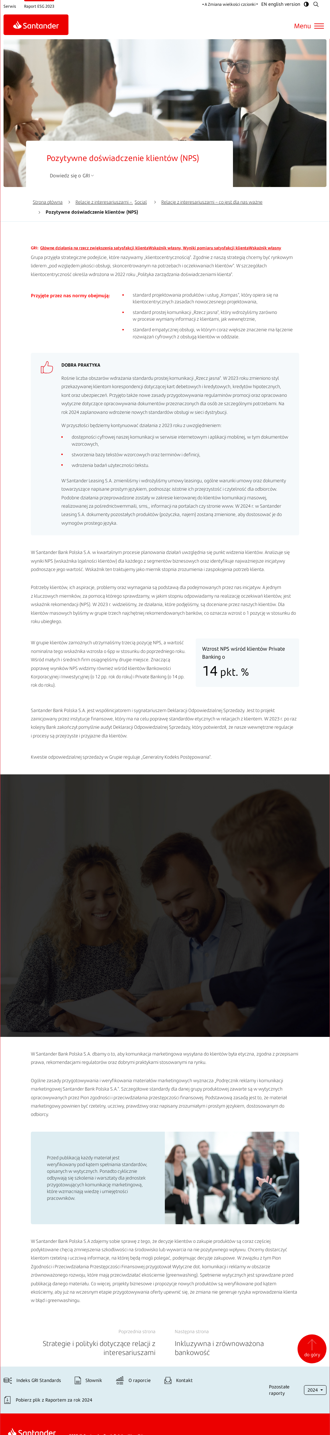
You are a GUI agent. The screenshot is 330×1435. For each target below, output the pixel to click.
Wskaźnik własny (110, 248)
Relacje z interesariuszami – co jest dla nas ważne (212, 202)
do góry (312, 1348)
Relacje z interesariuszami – (111, 202)
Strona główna (48, 202)
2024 (313, 1390)
